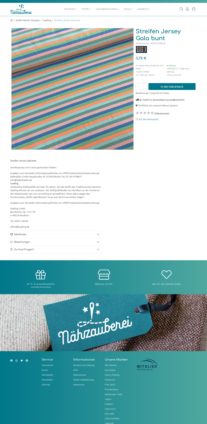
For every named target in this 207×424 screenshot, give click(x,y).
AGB (75, 370)
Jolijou (108, 399)
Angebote (143, 9)
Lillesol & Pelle (112, 418)
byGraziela (110, 370)
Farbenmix (110, 379)
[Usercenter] (187, 9)
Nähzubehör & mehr (107, 9)
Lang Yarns (110, 408)
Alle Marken (111, 365)
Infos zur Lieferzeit (174, 75)
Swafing (47, 20)
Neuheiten (70, 9)
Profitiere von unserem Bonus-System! (157, 105)
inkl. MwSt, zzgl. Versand (145, 75)
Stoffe (86, 9)
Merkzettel (47, 374)
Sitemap (46, 384)
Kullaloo (109, 403)
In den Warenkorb (172, 86)
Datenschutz (79, 374)
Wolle (128, 9)
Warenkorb (47, 365)
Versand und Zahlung (84, 365)
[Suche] (181, 9)
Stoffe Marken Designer (28, 20)
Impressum (79, 384)
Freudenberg (111, 389)
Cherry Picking (112, 374)
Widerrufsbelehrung (83, 379)
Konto (45, 370)
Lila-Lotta (109, 413)
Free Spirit (110, 384)
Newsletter (47, 379)
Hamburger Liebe (113, 394)
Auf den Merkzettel (147, 119)
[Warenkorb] (194, 9)
